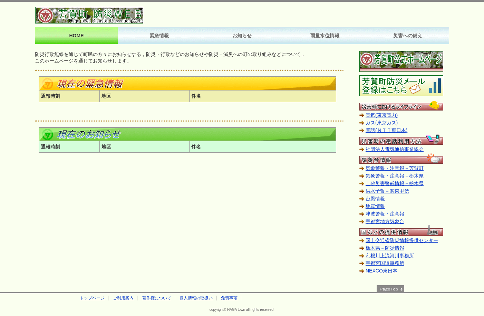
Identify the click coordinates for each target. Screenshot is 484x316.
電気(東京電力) (382, 115)
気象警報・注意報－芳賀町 (395, 168)
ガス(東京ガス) (382, 122)
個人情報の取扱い (196, 298)
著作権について (156, 298)
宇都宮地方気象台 (385, 221)
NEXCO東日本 (381, 271)
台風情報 (375, 198)
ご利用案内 (123, 298)
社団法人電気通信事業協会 (395, 149)
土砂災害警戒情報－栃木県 (395, 183)
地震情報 (375, 206)
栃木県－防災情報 (385, 248)
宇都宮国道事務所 (385, 263)
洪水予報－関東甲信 (387, 191)
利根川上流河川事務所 (390, 255)
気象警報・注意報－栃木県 (395, 176)
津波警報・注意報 (385, 214)
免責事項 (229, 298)
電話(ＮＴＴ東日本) (386, 130)
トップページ (92, 298)
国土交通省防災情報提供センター (402, 240)
